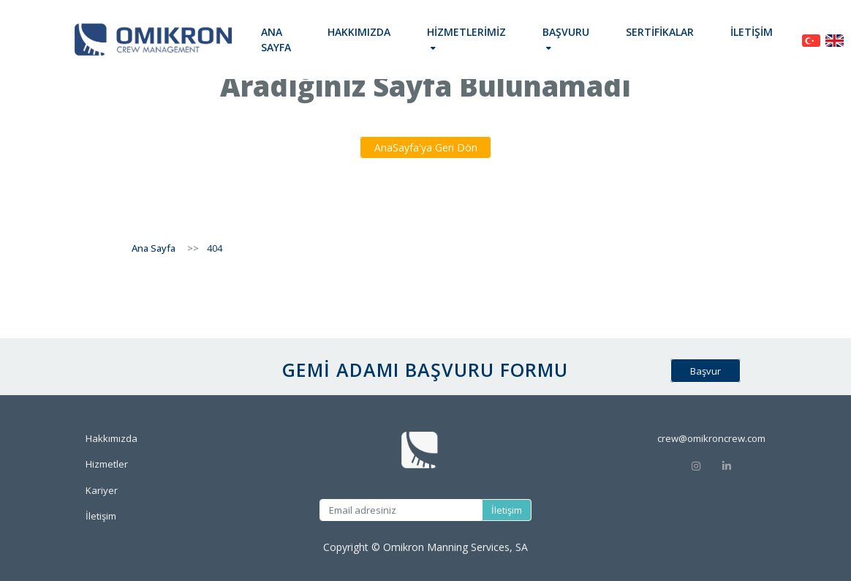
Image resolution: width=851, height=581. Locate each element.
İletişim (751, 32)
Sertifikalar (660, 32)
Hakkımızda (359, 32)
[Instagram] (696, 465)
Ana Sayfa (276, 39)
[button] (466, 39)
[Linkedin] (743, 465)
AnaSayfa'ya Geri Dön (425, 147)
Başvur (705, 370)
